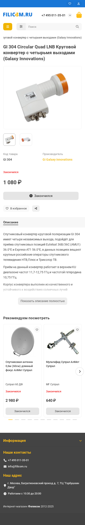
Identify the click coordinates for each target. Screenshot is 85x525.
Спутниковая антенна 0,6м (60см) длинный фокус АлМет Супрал (19, 366)
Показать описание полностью (43, 301)
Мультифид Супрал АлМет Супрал (62, 364)
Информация (42, 440)
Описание (10, 222)
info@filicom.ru (17, 466)
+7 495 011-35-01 (54, 15)
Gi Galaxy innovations (57, 159)
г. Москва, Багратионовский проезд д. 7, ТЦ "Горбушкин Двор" (43, 485)
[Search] (54, 26)
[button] (79, 371)
